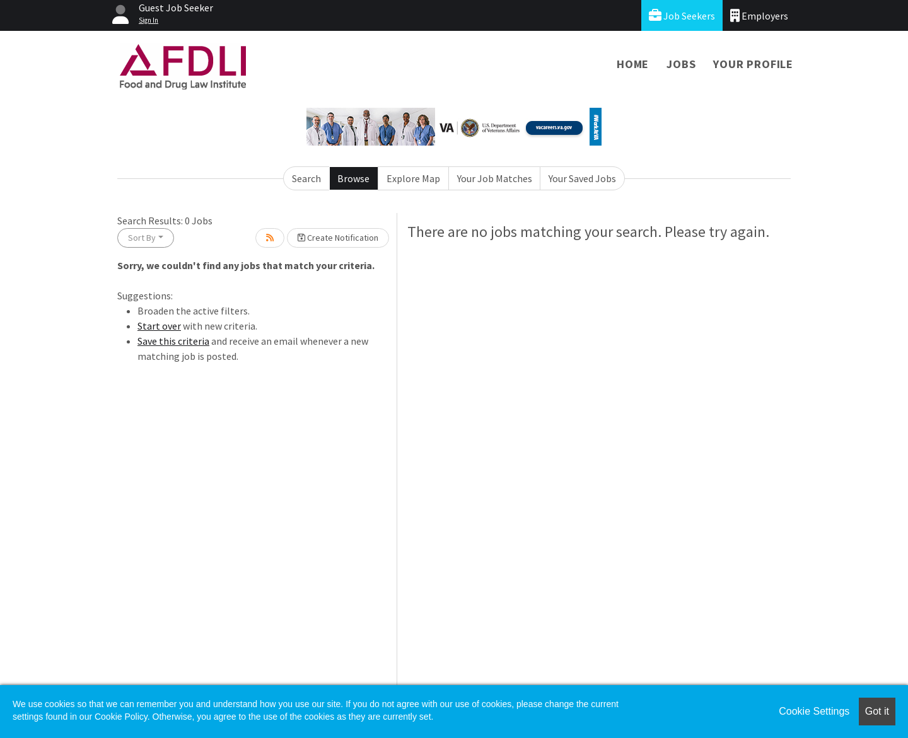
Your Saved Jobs (582, 178)
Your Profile (753, 64)
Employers (759, 15)
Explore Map (413, 178)
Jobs (681, 64)
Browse (353, 178)
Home (633, 64)
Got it (877, 711)
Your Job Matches (494, 178)
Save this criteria (173, 341)
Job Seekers (682, 15)
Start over (159, 326)
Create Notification (338, 237)
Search (306, 178)
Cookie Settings (814, 711)
